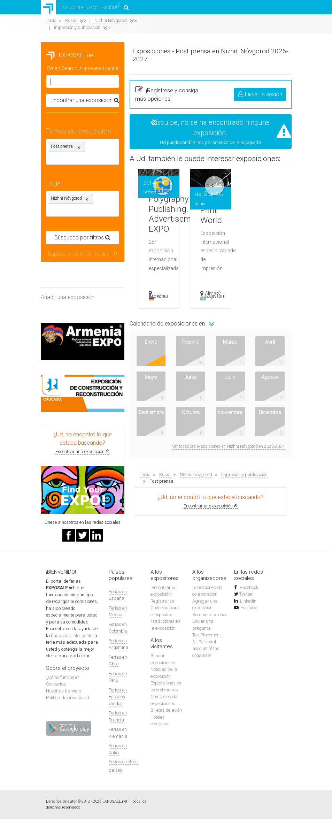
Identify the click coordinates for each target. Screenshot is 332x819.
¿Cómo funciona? (62, 677)
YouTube (249, 607)
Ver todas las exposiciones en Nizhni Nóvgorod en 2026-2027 (228, 446)
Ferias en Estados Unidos (118, 696)
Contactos (56, 684)
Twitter (246, 594)
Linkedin (248, 601)
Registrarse (162, 601)
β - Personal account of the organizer (205, 648)
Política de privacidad (67, 697)
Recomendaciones (209, 614)
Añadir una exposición (67, 297)
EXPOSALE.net (70, 55)
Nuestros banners (64, 691)
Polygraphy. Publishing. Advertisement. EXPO (176, 214)
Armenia (158, 297)
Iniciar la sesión (260, 94)
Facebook (248, 587)
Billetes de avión (166, 710)
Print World (211, 215)
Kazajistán (212, 297)
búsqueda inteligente (71, 635)
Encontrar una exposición (82, 451)
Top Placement (206, 634)
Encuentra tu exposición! (85, 7)
